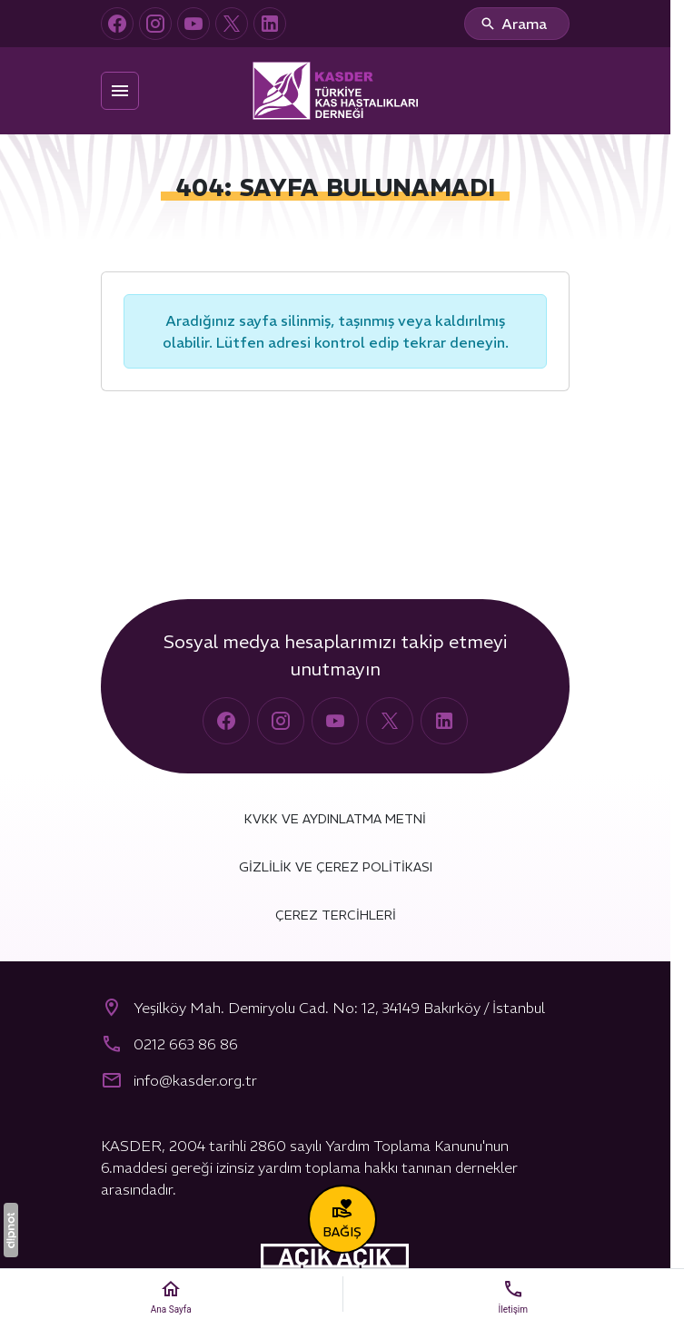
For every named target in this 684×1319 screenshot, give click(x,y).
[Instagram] (155, 23)
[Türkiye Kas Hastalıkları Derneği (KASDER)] (335, 91)
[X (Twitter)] (231, 23)
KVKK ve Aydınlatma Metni (335, 819)
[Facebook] (117, 23)
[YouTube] (193, 23)
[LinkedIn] (269, 23)
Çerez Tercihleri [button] (335, 915)
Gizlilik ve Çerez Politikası (335, 867)
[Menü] (120, 91)
